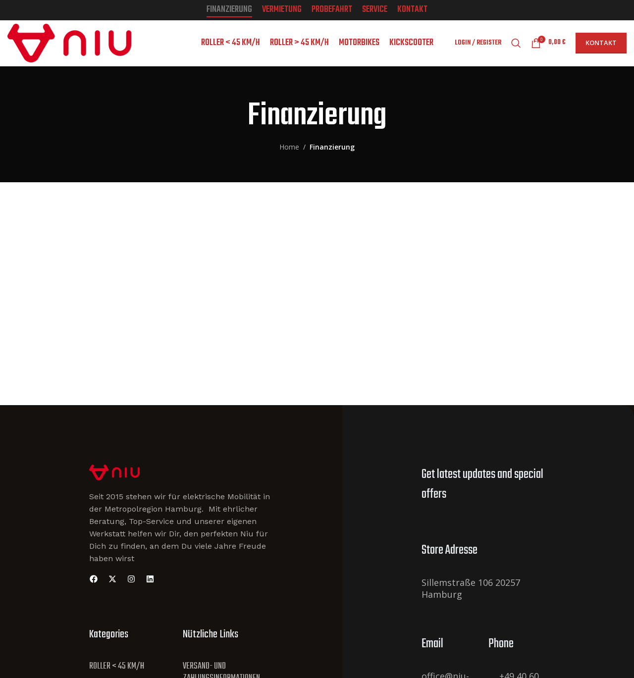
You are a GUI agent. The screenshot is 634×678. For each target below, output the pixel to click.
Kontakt (601, 47)
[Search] (516, 47)
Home (289, 154)
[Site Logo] (114, 479)
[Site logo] (69, 46)
